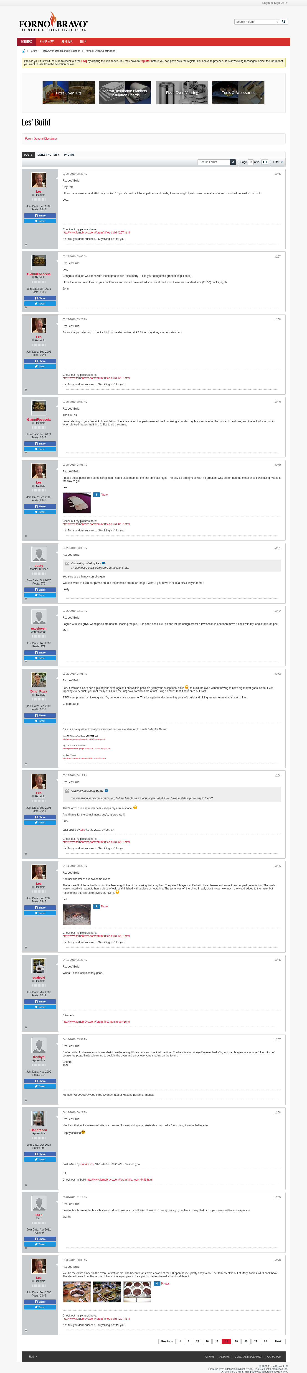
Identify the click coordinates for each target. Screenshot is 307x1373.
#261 (278, 548)
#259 (278, 402)
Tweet (40, 221)
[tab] (28, 155)
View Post (103, 563)
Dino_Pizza (38, 691)
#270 (278, 1260)
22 (265, 1341)
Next (278, 1341)
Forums (26, 41)
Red (33, 1356)
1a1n (39, 1215)
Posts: (35, 209)
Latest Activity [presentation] (48, 154)
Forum (33, 50)
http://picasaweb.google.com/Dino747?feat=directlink (84, 739)
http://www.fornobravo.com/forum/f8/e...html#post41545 (96, 1021)
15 (197, 1341)
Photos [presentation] (69, 154)
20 (245, 1341)
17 (216, 1341)
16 (207, 1341)
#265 (278, 866)
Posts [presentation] (28, 154)
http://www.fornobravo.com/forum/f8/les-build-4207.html (96, 232)
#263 (278, 673)
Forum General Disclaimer (41, 138)
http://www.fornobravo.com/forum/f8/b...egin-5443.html (119, 1179)
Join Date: (32, 206)
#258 (278, 319)
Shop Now (47, 41)
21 (255, 1341)
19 (236, 1341)
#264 (278, 775)
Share (40, 215)
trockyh (39, 1057)
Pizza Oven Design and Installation (60, 50)
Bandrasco (38, 1130)
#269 (278, 1197)
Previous (167, 1341)
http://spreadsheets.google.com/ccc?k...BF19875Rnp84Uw (86, 749)
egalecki (39, 977)
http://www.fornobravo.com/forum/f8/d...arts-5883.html (84, 758)
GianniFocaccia (39, 274)
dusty (39, 565)
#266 (278, 960)
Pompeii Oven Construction (100, 50)
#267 (278, 1039)
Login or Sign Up (274, 3)
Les (38, 191)
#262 (278, 611)
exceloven (39, 628)
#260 (278, 465)
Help (83, 41)
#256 (278, 174)
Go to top (274, 1356)
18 (226, 1341)
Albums (66, 41)
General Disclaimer (248, 1356)
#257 (278, 256)
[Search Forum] (257, 22)
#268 (278, 1112)
